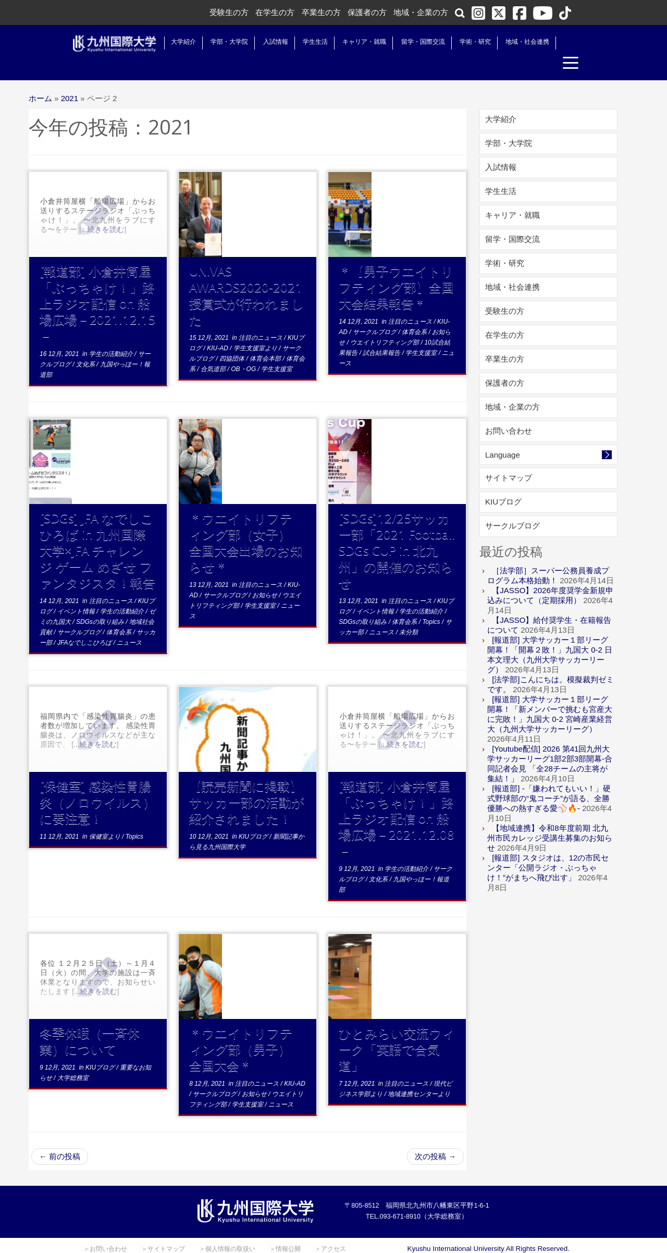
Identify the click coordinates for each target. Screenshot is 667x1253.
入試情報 (265, 41)
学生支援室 (276, 349)
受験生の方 (229, 12)
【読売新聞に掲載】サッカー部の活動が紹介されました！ (246, 782)
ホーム (40, 79)
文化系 (86, 345)
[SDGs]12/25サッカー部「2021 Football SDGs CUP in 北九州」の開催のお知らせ (397, 531)
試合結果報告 (382, 333)
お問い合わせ (508, 411)
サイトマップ (508, 458)
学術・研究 (464, 41)
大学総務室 (73, 1058)
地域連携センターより (419, 1074)
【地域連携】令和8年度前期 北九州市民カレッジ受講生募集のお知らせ (549, 818)
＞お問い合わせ (105, 1229)
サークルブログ (375, 312)
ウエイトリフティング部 (385, 323)
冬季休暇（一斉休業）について (90, 1021)
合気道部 (214, 349)
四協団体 (232, 339)
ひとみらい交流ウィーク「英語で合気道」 (397, 1029)
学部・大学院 (219, 41)
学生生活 (304, 41)
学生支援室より (256, 329)
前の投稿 (59, 1137)
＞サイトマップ (163, 1229)
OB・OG (244, 349)
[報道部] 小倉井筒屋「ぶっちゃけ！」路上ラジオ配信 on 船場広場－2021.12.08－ (396, 799)
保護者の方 (367, 12)
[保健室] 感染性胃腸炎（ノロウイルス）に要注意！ (97, 782)
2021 (69, 79)
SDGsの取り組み (101, 602)
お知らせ (265, 576)
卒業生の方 (321, 12)
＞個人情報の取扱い (227, 1229)
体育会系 (415, 312)
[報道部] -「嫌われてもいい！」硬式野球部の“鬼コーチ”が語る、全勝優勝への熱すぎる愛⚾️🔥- (549, 779)
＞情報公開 (285, 1229)
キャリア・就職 (354, 41)
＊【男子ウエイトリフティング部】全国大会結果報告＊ (396, 267)
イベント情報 (76, 592)
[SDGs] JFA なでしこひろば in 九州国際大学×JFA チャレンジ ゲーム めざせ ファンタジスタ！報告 (97, 531)
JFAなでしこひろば (85, 623)
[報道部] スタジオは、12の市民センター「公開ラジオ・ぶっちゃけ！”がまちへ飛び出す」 (548, 848)
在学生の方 (274, 12)
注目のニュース (261, 318)
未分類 (408, 613)
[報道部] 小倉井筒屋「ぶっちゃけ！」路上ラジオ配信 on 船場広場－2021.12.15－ (97, 284)
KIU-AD (218, 329)
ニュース (129, 623)
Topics (432, 602)
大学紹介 (173, 41)
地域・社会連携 (517, 41)
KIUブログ (254, 817)
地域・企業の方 (420, 12)
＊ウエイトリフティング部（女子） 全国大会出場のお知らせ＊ (246, 523)
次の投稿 (435, 1137)
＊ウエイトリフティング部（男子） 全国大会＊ (246, 1029)
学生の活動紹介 (111, 334)
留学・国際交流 (413, 41)
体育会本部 (266, 339)
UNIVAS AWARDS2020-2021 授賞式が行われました (252, 276)
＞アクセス (330, 1229)
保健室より (105, 817)
